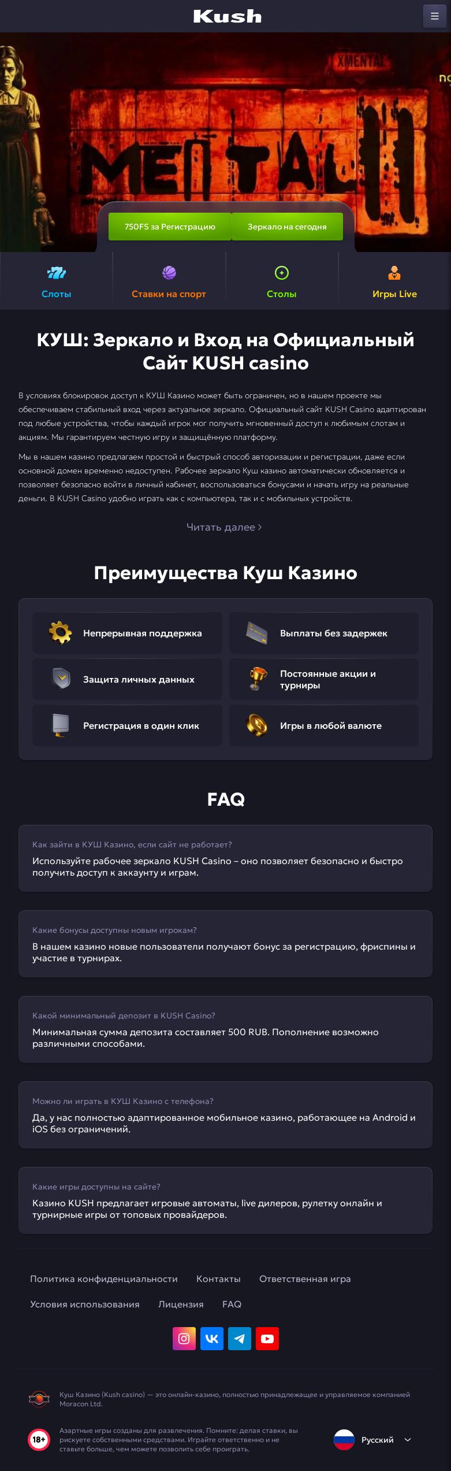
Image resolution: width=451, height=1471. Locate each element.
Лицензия (181, 1304)
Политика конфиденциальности (104, 1278)
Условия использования (85, 1304)
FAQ (231, 1304)
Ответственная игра (305, 1278)
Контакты (218, 1278)
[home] (225, 16)
